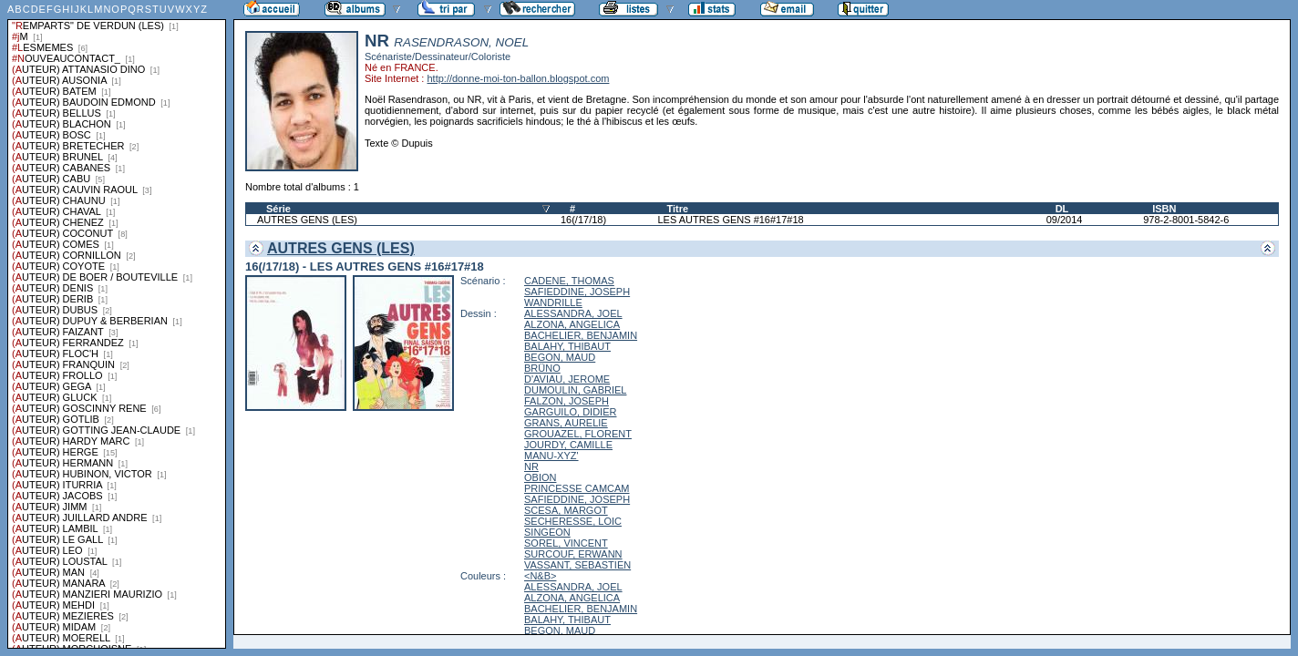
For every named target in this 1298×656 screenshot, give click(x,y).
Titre (677, 208)
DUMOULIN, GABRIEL (575, 389)
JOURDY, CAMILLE (568, 444)
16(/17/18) (583, 219)
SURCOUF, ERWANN (573, 553)
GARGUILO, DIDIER (570, 411)
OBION (540, 477)
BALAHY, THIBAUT (567, 346)
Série (278, 208)
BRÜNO (542, 368)
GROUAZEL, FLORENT (578, 433)
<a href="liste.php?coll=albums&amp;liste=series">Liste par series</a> (116, 324)
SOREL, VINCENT (566, 543)
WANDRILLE (553, 302)
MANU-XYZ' (551, 455)
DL (1062, 208)
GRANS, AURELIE (566, 422)
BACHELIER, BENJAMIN (580, 335)
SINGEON (547, 532)
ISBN (1164, 208)
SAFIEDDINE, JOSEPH (577, 291)
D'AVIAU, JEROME (567, 379)
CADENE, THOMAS (569, 280)
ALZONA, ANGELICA (572, 324)
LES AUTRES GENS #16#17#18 (730, 219)
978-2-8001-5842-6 (1186, 219)
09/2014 (1064, 219)
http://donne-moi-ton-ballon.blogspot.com (518, 78)
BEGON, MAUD (559, 357)
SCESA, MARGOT (566, 510)
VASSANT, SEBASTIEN (577, 564)
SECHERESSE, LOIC (573, 521)
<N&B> (540, 575)
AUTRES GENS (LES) (307, 219)
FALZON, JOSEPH (566, 400)
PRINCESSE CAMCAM (577, 488)
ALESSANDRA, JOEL (573, 313)
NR (531, 466)
